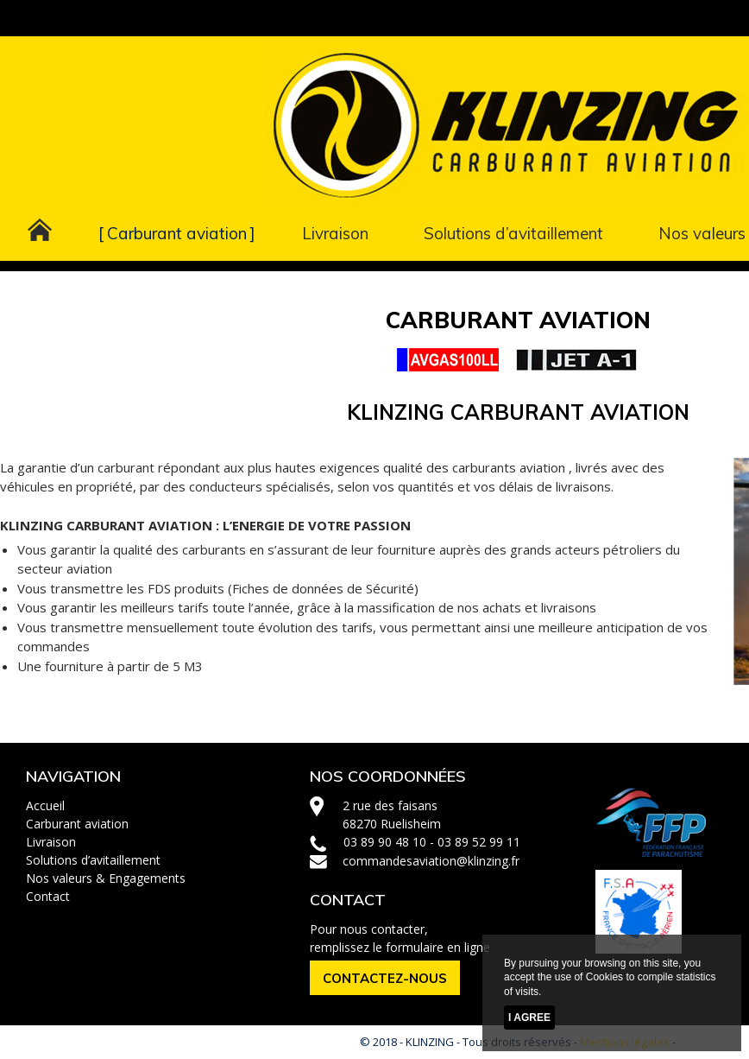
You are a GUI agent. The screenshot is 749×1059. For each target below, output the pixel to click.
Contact (48, 896)
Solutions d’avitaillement (513, 233)
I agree (529, 1017)
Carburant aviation (177, 233)
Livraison (335, 233)
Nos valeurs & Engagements (106, 878)
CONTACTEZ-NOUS (385, 978)
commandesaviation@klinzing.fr (431, 861)
